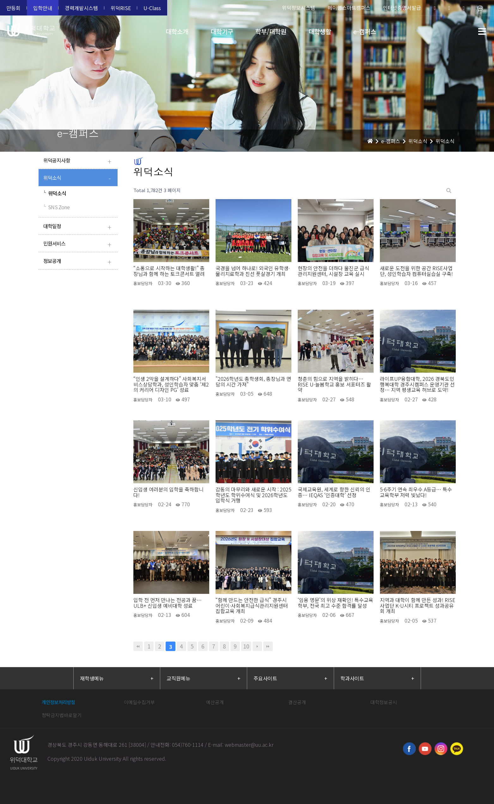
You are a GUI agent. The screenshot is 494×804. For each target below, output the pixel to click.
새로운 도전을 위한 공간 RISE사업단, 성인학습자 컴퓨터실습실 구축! (416, 271)
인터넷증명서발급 (402, 7)
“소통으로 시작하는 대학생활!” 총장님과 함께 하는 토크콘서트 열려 (169, 271)
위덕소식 (78, 178)
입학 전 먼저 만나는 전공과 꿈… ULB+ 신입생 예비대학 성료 (167, 602)
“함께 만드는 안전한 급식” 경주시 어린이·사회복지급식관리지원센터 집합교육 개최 (252, 605)
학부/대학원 (270, 31)
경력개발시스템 (81, 8)
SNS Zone (56, 207)
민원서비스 (78, 244)
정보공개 (78, 261)
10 (246, 646)
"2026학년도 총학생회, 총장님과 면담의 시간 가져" (253, 381)
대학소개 (177, 31)
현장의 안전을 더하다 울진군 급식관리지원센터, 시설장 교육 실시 (333, 271)
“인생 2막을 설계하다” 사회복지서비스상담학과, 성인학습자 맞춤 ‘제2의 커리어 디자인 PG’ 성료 (171, 384)
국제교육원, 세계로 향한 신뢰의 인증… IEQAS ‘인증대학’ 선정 (334, 492)
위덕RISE (121, 8)
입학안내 (42, 8)
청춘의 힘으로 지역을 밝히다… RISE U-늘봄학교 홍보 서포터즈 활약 (334, 384)
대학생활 (319, 31)
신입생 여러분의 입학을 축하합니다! (168, 492)
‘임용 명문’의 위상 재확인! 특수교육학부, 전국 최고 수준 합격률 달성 (335, 602)
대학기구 (221, 31)
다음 (257, 646)
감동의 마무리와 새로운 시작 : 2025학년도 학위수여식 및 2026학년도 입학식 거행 (253, 495)
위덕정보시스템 (298, 7)
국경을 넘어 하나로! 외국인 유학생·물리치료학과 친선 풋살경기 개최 (253, 271)
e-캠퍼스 (364, 31)
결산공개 (297, 702)
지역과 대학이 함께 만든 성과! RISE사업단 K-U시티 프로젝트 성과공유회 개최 (417, 605)
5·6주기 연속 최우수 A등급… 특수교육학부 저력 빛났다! (416, 492)
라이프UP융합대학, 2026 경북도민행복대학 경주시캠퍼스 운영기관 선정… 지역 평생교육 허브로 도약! (417, 384)
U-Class (152, 8)
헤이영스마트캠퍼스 (349, 7)
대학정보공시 (383, 702)
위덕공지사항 (78, 161)
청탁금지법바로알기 (62, 715)
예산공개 (215, 702)
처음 (138, 646)
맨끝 (268, 646)
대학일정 (78, 226)
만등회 (13, 8)
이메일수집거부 (139, 702)
